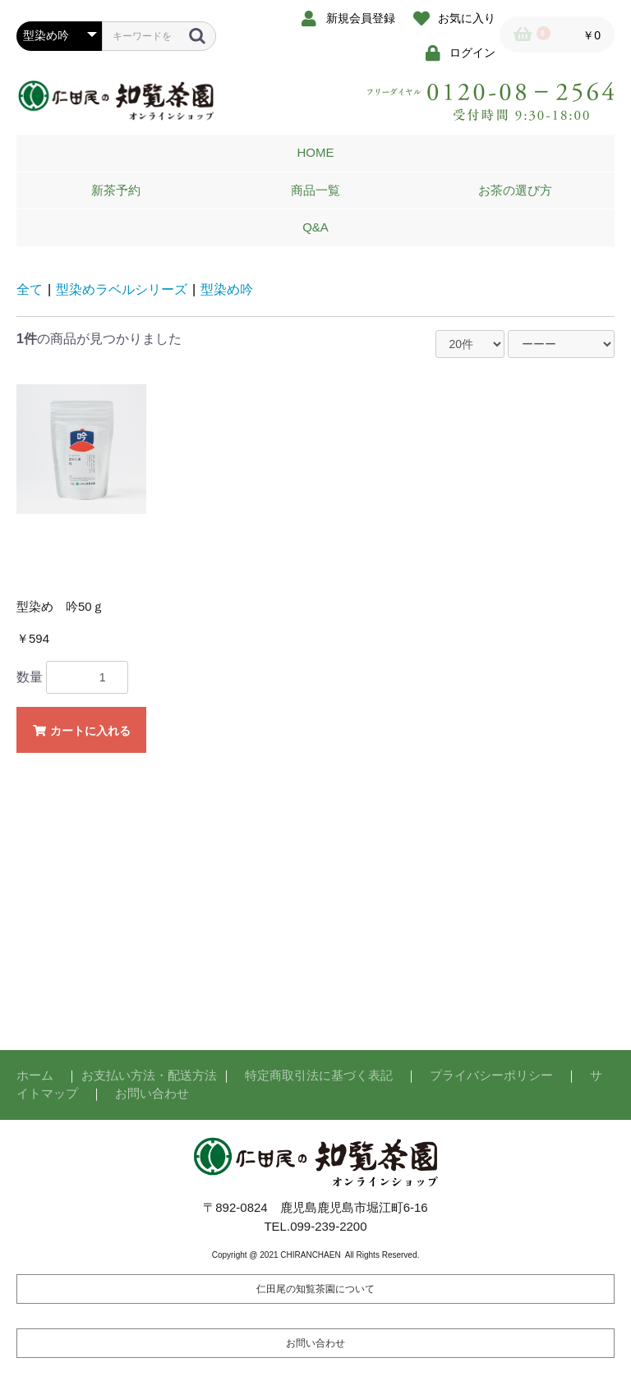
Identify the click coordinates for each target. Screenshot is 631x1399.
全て (29, 289)
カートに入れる (81, 730)
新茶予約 (115, 190)
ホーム (34, 1075)
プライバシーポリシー (491, 1075)
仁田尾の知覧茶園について (315, 1289)
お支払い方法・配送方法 (149, 1075)
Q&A (315, 227)
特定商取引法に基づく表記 (319, 1075)
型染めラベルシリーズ (121, 289)
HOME (315, 152)
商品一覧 (315, 190)
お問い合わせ (152, 1093)
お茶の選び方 (515, 190)
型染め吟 (226, 289)
